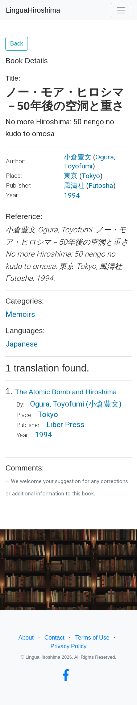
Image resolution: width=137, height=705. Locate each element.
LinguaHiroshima (33, 10)
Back (16, 43)
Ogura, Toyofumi (57, 404)
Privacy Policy (68, 646)
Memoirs (20, 314)
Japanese (21, 344)
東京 (71, 176)
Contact (54, 638)
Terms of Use (92, 638)
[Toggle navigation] (121, 10)
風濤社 (74, 185)
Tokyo (91, 176)
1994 (72, 195)
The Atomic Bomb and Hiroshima (66, 392)
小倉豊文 (77, 157)
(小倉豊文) (103, 404)
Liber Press (65, 424)
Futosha (100, 185)
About (26, 638)
